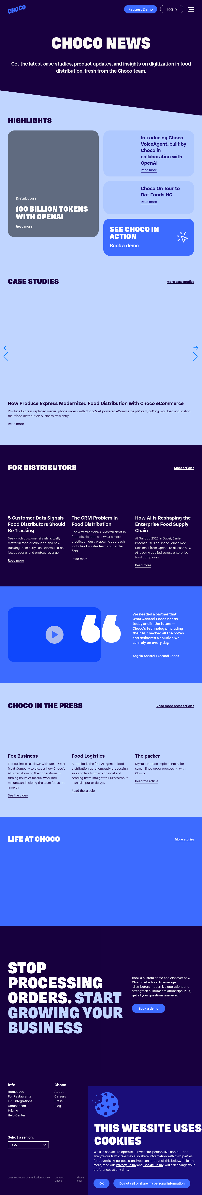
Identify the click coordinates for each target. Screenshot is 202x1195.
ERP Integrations (20, 1101)
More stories (184, 839)
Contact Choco (59, 1179)
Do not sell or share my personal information (151, 1183)
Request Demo (140, 9)
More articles (184, 468)
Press (58, 1101)
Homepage (16, 1091)
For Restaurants (19, 1096)
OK (101, 1183)
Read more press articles (175, 706)
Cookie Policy (153, 1165)
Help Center (16, 1115)
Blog (57, 1106)
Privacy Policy (126, 1165)
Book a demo (148, 1008)
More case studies (180, 282)
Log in (172, 9)
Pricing (13, 1110)
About (59, 1091)
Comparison (17, 1106)
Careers (60, 1096)
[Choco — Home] (17, 9)
